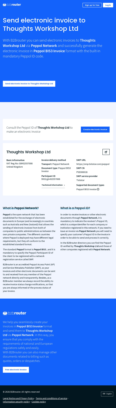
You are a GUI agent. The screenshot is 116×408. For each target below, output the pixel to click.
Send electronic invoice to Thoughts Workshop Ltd (29, 83)
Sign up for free (92, 5)
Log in (108, 5)
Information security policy (16, 401)
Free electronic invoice (16, 369)
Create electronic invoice (95, 129)
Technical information (52, 185)
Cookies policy (39, 401)
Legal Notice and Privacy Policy (18, 398)
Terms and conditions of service (51, 398)
